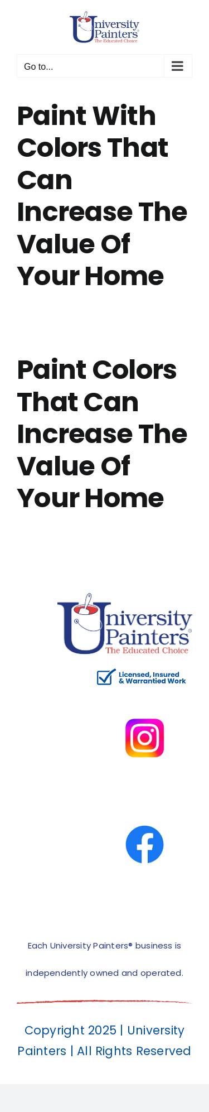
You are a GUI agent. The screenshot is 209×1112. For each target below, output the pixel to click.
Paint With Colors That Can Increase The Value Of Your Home (102, 196)
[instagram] (144, 694)
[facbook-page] (144, 801)
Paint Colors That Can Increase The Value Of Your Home (102, 434)
